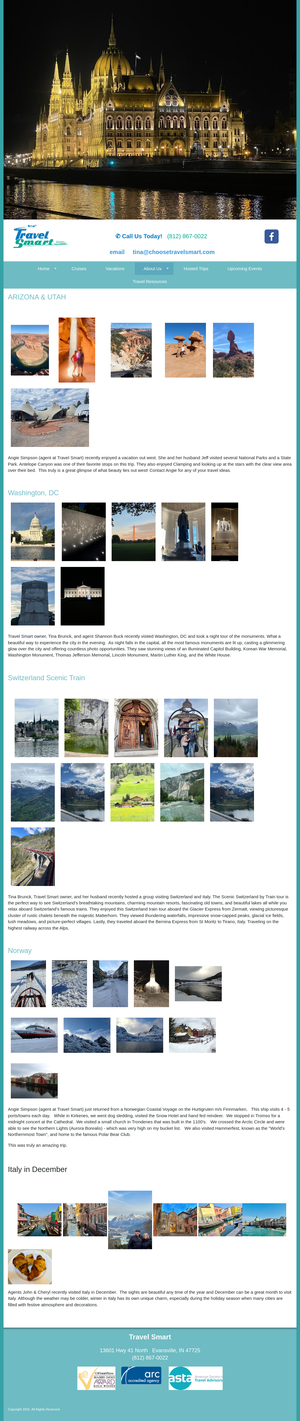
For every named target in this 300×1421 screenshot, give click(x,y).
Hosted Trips (196, 268)
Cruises (78, 268)
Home (44, 268)
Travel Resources (150, 281)
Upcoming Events (244, 268)
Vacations (115, 268)
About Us (153, 268)
